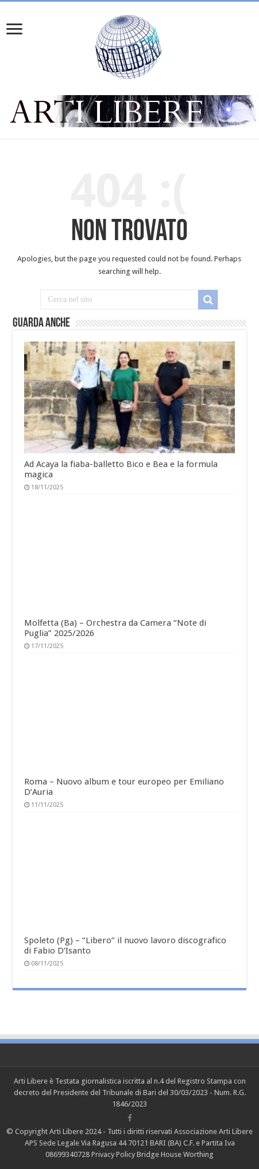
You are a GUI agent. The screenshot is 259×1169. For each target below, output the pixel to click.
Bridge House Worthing (175, 1154)
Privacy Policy (113, 1154)
